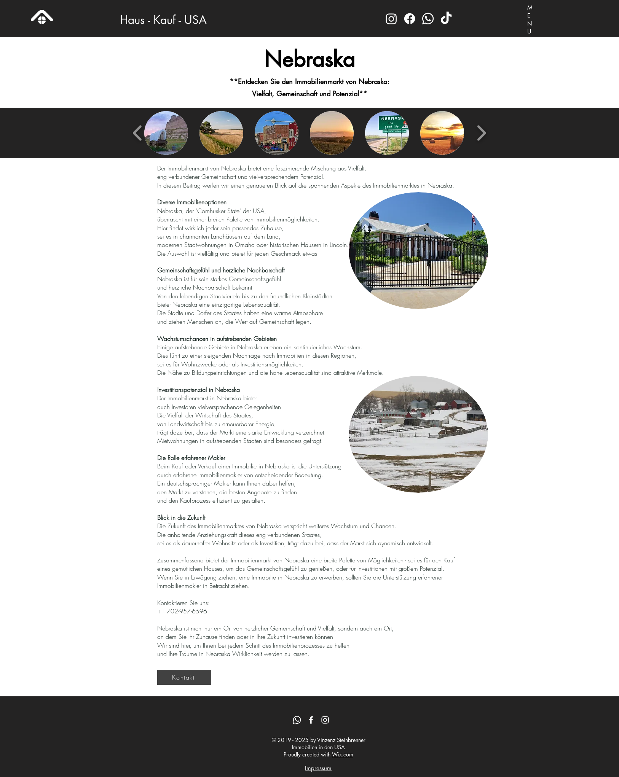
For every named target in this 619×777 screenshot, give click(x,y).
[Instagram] (391, 18)
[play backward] (137, 133)
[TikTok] (446, 18)
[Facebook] (409, 18)
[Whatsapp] (428, 18)
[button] (166, 133)
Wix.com (342, 754)
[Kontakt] (184, 677)
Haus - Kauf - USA (163, 19)
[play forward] (481, 133)
